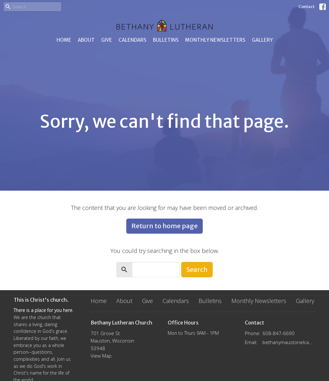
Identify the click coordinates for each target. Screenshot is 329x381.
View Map (101, 355)
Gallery (262, 40)
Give (106, 40)
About (86, 40)
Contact (306, 6)
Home (64, 40)
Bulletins (166, 40)
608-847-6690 (278, 333)
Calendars (133, 40)
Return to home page (164, 226)
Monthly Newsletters (215, 40)
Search (197, 269)
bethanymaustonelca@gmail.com (289, 342)
